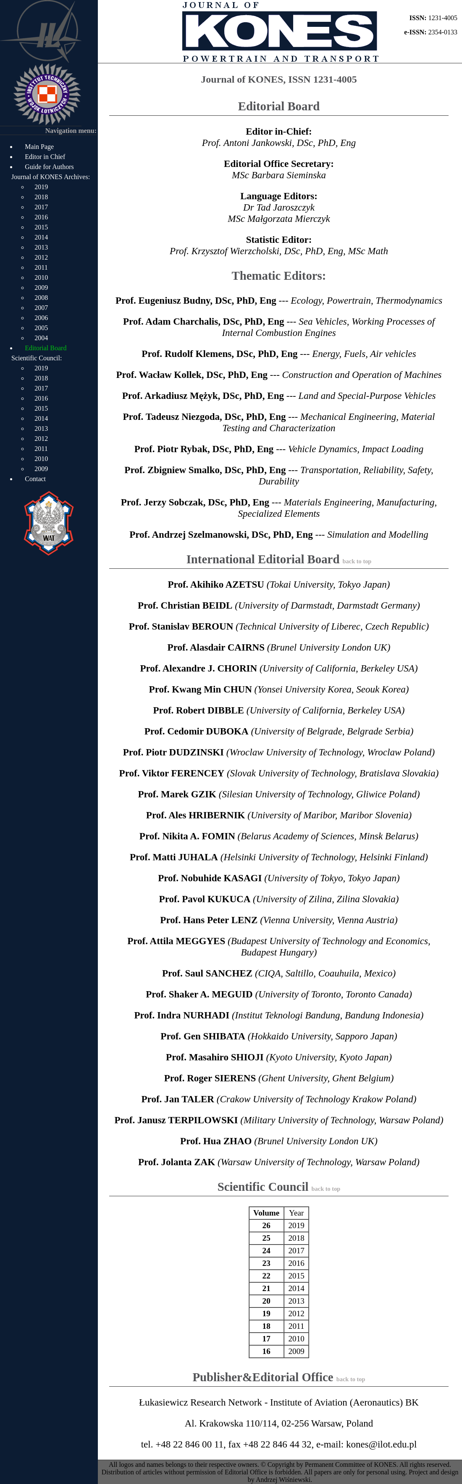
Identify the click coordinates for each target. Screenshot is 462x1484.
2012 (41, 257)
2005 (41, 327)
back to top (357, 561)
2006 (41, 317)
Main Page (39, 146)
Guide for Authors (49, 166)
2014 (41, 237)
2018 (41, 196)
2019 (41, 186)
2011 (40, 267)
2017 (41, 207)
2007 (41, 307)
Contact (35, 478)
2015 (41, 227)
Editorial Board (45, 347)
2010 (41, 277)
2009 (41, 287)
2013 (41, 247)
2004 (41, 337)
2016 (41, 217)
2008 (41, 297)
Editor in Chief (45, 156)
